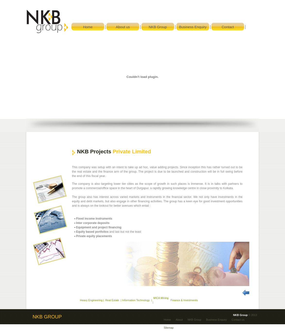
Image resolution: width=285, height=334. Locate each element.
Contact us (238, 319)
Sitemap (168, 327)
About (179, 319)
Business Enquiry (216, 319)
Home (167, 319)
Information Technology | (137, 300)
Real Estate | (113, 300)
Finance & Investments (184, 300)
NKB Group (194, 319)
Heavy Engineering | (92, 300)
